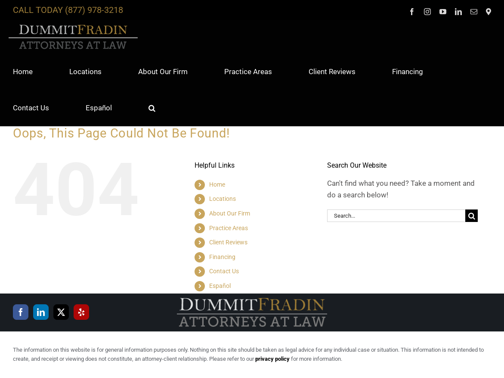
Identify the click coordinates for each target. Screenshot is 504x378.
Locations (222, 198)
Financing (222, 256)
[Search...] (396, 215)
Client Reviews (228, 242)
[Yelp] (81, 312)
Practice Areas (228, 228)
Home (217, 184)
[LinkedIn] (41, 312)
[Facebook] (20, 312)
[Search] (471, 215)
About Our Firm (229, 213)
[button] (152, 108)
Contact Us (224, 271)
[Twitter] (61, 312)
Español (220, 285)
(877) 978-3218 (94, 10)
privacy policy (272, 359)
